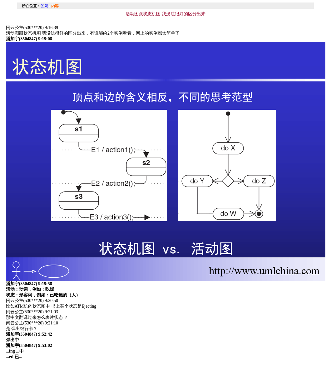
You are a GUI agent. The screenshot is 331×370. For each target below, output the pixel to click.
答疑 (44, 6)
